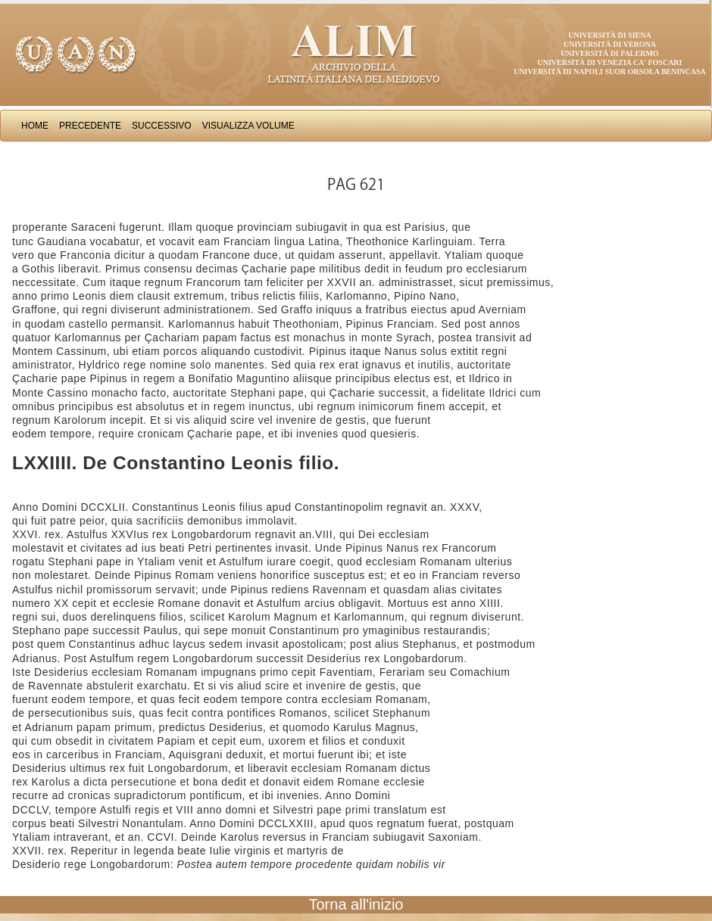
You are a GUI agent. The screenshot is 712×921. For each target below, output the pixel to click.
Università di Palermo (609, 53)
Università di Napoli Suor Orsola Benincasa (610, 71)
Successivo (162, 125)
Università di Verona (610, 44)
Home (34, 125)
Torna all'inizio (356, 904)
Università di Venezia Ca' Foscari (610, 62)
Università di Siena (609, 35)
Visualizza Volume (248, 125)
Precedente (90, 125)
